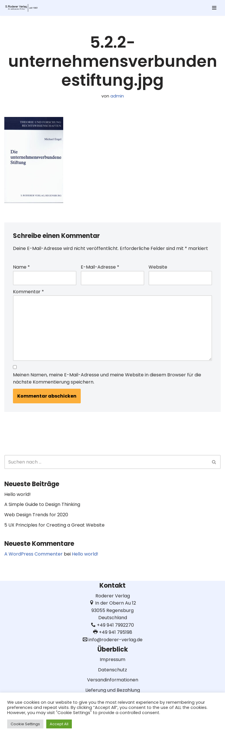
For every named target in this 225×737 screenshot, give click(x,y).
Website (158, 267)
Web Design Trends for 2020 (36, 514)
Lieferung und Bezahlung (112, 690)
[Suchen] (106, 462)
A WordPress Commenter (33, 554)
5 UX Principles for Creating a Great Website (54, 525)
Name (21, 267)
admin (117, 96)
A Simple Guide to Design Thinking (42, 504)
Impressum (112, 659)
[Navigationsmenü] (214, 7)
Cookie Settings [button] (25, 724)
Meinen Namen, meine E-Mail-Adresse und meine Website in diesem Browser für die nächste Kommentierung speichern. (107, 379)
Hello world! (17, 494)
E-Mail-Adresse (100, 267)
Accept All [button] (59, 724)
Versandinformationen (112, 680)
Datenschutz (112, 669)
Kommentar (28, 291)
